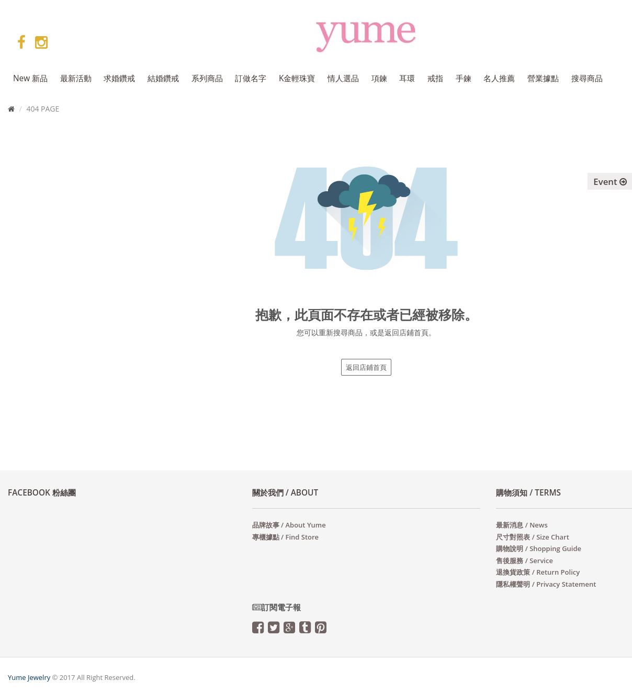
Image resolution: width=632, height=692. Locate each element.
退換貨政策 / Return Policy (538, 572)
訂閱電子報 (276, 607)
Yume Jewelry (29, 677)
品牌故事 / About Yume (289, 525)
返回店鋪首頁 (366, 367)
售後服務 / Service (524, 560)
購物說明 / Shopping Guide (538, 548)
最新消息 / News (521, 525)
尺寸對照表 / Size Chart (532, 537)
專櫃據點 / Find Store (285, 537)
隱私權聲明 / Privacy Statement (546, 584)
